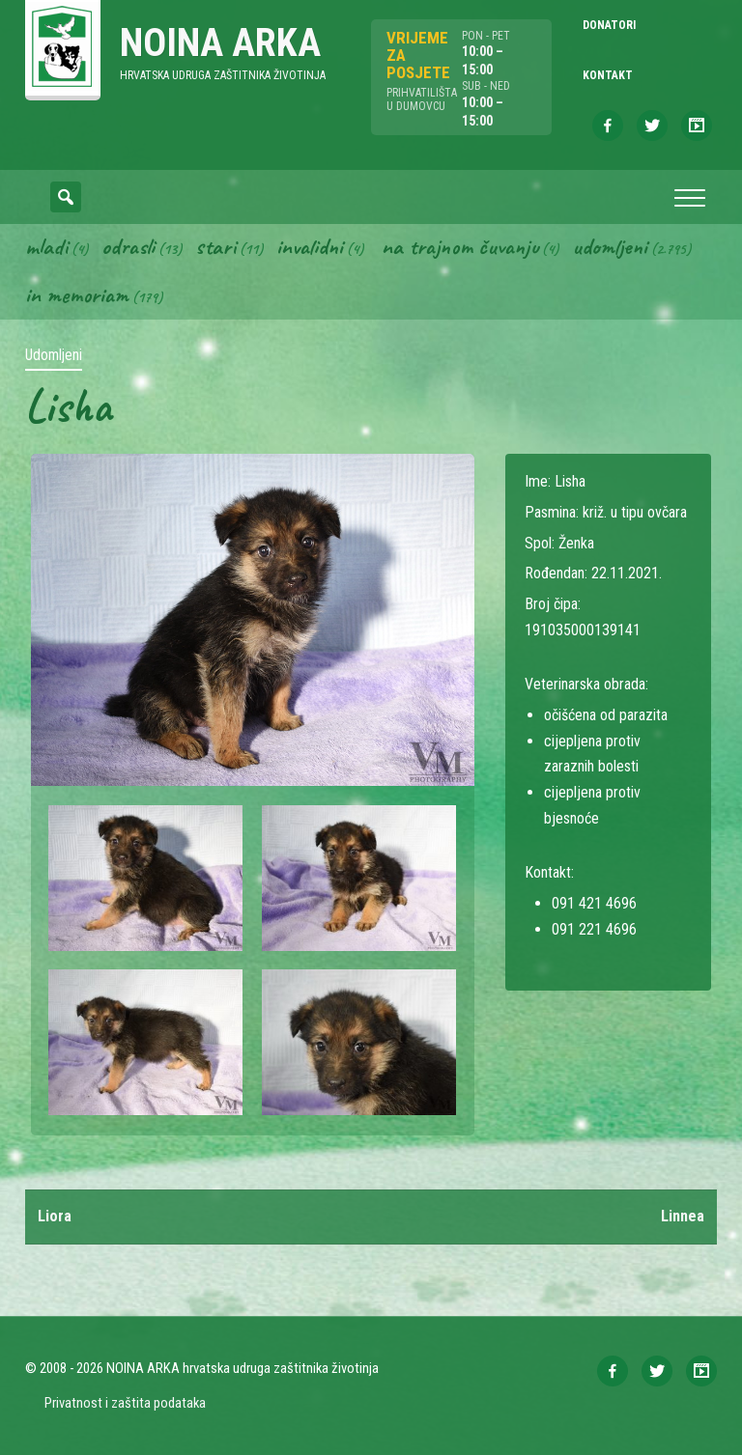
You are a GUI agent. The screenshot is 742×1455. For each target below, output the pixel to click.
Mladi (46, 246)
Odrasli (128, 246)
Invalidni (309, 246)
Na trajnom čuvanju (460, 246)
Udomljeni (609, 246)
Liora (54, 1216)
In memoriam (76, 294)
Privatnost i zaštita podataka (125, 1403)
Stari (215, 246)
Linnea (682, 1216)
